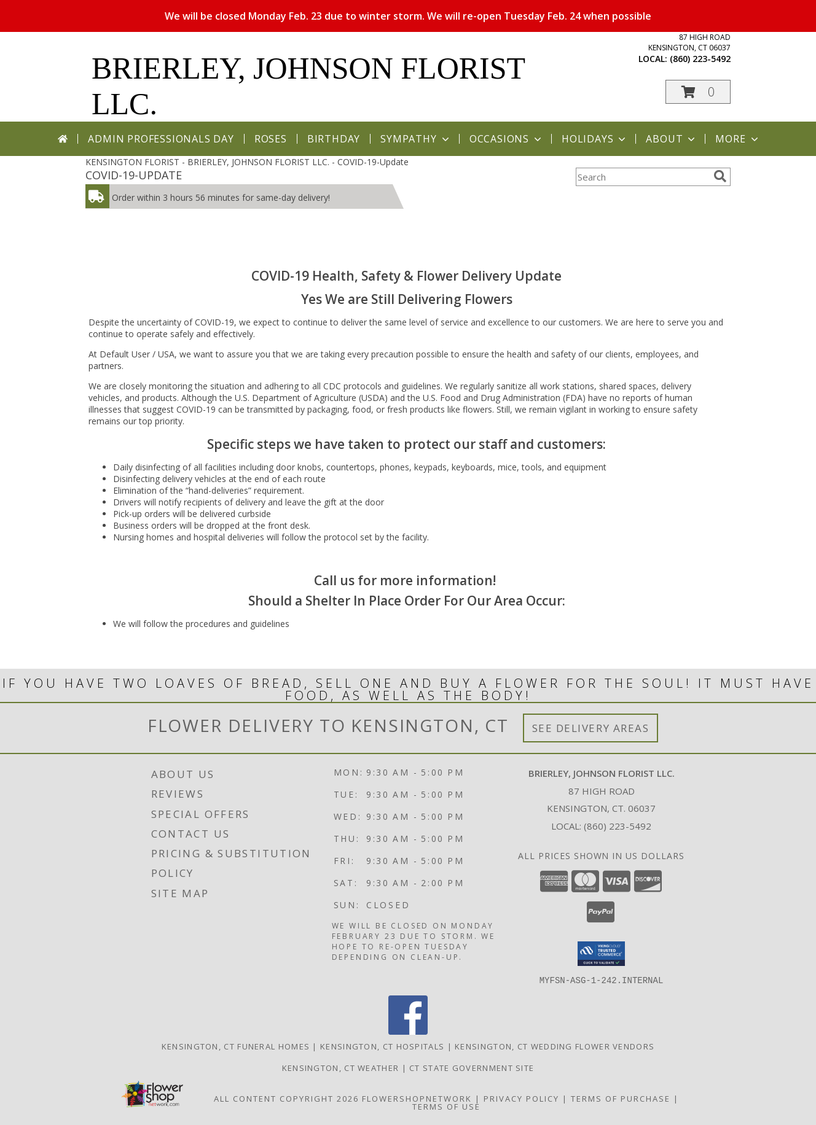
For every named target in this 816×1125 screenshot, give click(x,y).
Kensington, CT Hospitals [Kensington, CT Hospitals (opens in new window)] (382, 1045)
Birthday (333, 139)
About (671, 139)
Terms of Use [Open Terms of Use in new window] (446, 1105)
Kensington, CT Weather (340, 1067)
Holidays (595, 139)
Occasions (506, 139)
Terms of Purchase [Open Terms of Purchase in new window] (620, 1098)
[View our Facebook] (408, 1031)
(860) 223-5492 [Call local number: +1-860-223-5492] (700, 58)
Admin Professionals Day (160, 139)
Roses (270, 139)
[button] (698, 92)
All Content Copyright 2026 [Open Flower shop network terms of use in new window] (286, 1098)
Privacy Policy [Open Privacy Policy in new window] (521, 1098)
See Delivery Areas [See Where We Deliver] (590, 728)
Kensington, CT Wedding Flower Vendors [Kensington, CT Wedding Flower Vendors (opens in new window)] (554, 1045)
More (737, 139)
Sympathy (415, 139)
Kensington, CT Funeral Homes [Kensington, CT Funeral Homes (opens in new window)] (236, 1045)
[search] (720, 176)
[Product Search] (642, 176)
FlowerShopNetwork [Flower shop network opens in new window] (417, 1098)
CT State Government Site (471, 1067)
